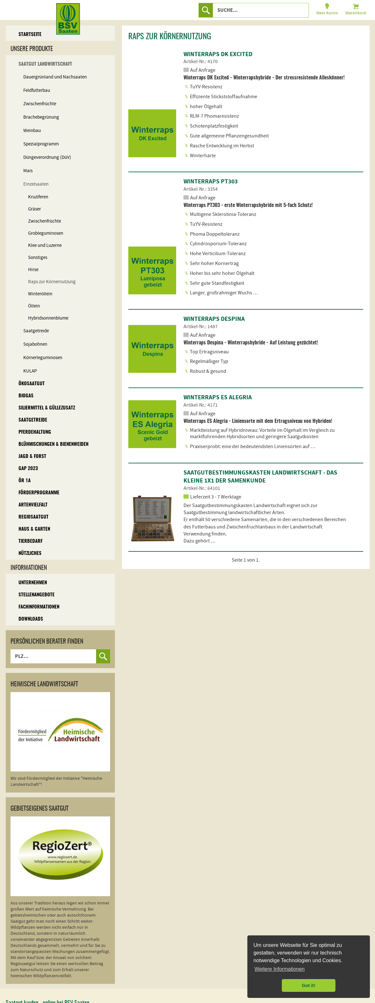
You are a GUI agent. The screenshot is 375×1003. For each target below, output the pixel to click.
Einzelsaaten (36, 184)
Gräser (34, 209)
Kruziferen (38, 197)
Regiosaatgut (34, 517)
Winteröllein (40, 294)
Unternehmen (33, 582)
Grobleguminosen (45, 233)
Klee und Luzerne (45, 245)
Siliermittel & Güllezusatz (47, 408)
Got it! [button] (308, 985)
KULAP (30, 371)
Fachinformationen (39, 607)
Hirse (33, 270)
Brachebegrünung (41, 117)
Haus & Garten (34, 529)
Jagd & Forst (32, 456)
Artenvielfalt (33, 505)
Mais (28, 171)
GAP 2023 (28, 468)
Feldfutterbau (36, 90)
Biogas (26, 396)
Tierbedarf (30, 541)
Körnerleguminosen (42, 358)
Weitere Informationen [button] (279, 969)
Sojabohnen (35, 344)
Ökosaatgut (32, 383)
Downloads (31, 619)
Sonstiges (37, 257)
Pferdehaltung (35, 432)
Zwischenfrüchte (39, 104)
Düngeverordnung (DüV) (47, 157)
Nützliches (30, 553)
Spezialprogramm (41, 144)
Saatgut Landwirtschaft (45, 64)
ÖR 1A (25, 480)
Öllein (34, 306)
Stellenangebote (37, 595)
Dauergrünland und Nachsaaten (55, 77)
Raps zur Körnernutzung (52, 282)
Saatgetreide (36, 331)
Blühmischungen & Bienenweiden (53, 444)
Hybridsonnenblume (48, 318)
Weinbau (32, 131)
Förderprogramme (39, 492)
